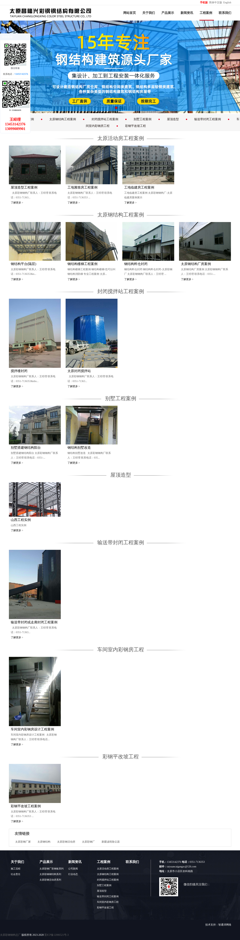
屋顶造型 (173, 119)
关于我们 (148, 13)
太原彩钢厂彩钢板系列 (51, 868)
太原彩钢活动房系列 (50, 879)
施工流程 (15, 868)
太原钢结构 (43, 841)
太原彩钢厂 (88, 841)
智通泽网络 (224, 924)
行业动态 (73, 874)
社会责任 (15, 874)
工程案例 (206, 13)
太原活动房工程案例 (120, 138)
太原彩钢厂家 (23, 841)
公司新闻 (73, 868)
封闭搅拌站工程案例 (105, 119)
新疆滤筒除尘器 (111, 841)
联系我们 (225, 13)
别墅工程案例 (142, 119)
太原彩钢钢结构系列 (50, 874)
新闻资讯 (187, 13)
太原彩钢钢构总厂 (10, 935)
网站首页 (129, 13)
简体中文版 (216, 2)
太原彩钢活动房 (66, 841)
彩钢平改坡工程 (135, 125)
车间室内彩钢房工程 (120, 649)
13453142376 (21, 74)
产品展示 (167, 13)
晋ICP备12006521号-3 (56, 935)
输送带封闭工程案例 (207, 119)
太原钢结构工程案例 (62, 119)
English (227, 2)
